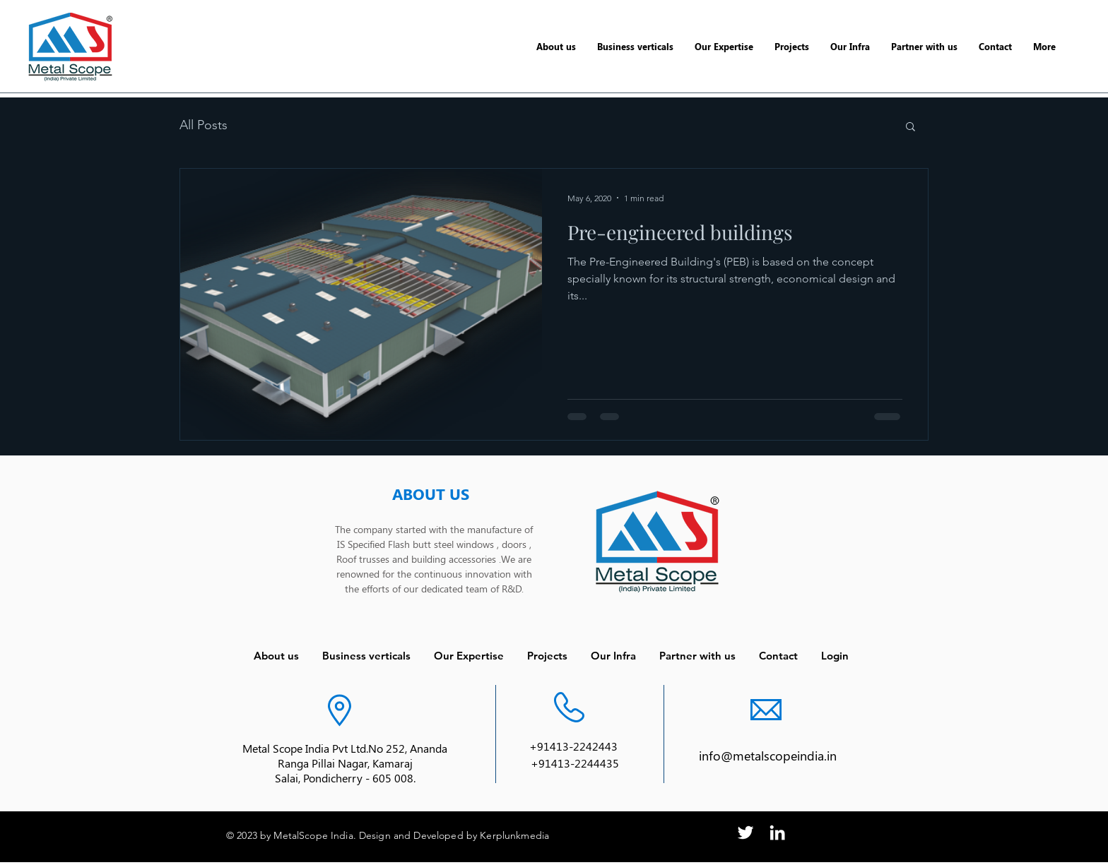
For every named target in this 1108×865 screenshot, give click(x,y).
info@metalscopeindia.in (768, 755)
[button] (910, 127)
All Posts (203, 125)
